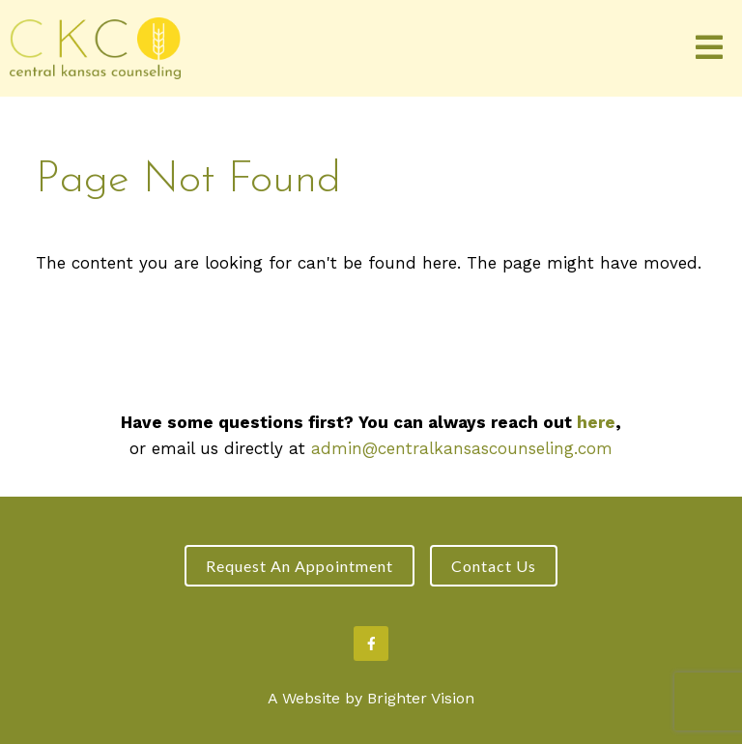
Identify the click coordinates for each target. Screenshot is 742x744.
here (596, 422)
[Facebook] (371, 643)
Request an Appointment (299, 566)
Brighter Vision (420, 698)
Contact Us (493, 566)
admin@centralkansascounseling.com (462, 448)
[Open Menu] (709, 49)
